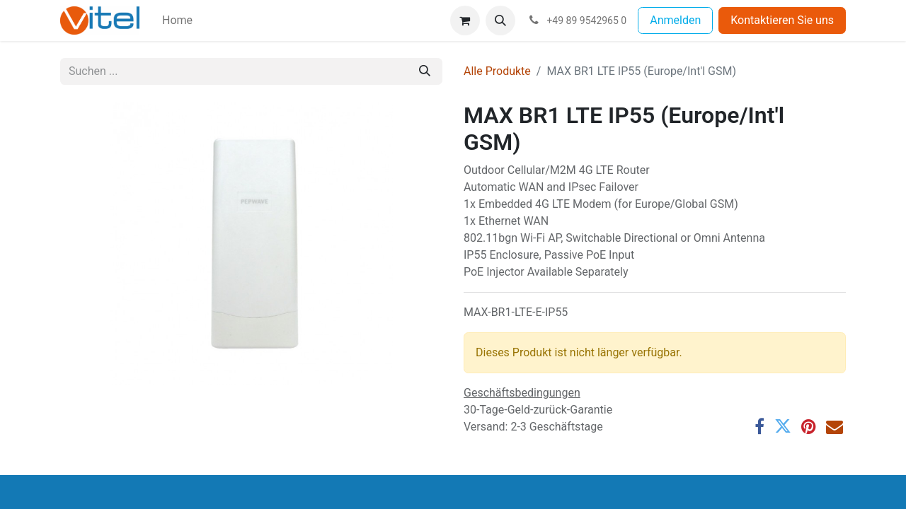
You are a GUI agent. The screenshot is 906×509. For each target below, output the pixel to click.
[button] (500, 20)
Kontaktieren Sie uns (782, 20)
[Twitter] (782, 426)
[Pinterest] (808, 426)
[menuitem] (177, 20)
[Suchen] (424, 71)
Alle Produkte (497, 71)
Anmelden (675, 20)
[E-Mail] (834, 426)
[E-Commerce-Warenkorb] (465, 20)
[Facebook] (759, 426)
